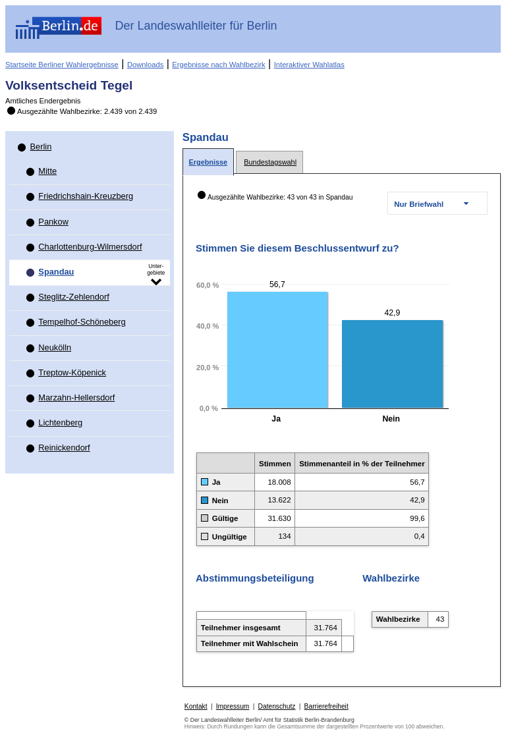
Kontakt (196, 706)
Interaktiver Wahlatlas (309, 64)
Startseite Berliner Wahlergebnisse (62, 64)
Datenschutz (277, 706)
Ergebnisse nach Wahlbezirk (218, 64)
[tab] (208, 162)
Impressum (233, 706)
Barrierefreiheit (326, 706)
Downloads (145, 64)
